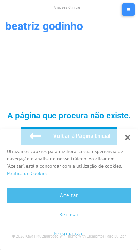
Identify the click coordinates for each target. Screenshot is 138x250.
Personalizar (69, 233)
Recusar (69, 214)
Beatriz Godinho (44, 26)
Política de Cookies (27, 173)
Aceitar (69, 195)
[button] (127, 137)
